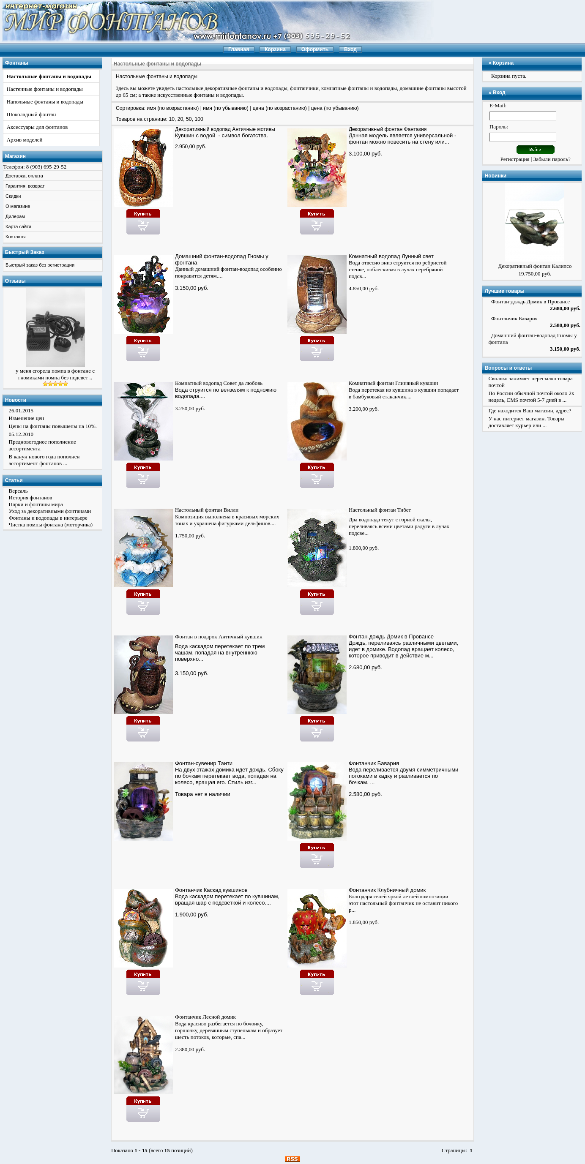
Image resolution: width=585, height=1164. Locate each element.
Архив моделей (25, 139)
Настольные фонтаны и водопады (49, 76)
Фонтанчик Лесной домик (205, 1017)
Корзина (503, 63)
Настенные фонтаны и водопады (45, 89)
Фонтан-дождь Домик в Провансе (391, 636)
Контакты (15, 236)
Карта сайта (18, 226)
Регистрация (515, 159)
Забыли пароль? (552, 159)
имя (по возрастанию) (173, 108)
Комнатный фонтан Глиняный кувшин (393, 383)
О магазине (17, 206)
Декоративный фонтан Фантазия (387, 129)
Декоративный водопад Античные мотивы (225, 129)
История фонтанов (30, 497)
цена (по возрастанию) (280, 108)
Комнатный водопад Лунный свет (391, 256)
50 (189, 119)
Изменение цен (26, 418)
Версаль (18, 491)
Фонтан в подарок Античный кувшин (218, 636)
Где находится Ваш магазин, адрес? (529, 410)
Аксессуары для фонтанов (37, 127)
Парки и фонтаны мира (36, 504)
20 (180, 119)
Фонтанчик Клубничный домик (387, 890)
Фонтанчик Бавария (374, 763)
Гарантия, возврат (25, 185)
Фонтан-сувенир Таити (203, 763)
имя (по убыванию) (226, 108)
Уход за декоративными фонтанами (50, 511)
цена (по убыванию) (335, 108)
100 (198, 119)
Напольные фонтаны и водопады (45, 101)
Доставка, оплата (24, 175)
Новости (15, 400)
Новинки (495, 176)
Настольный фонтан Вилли (206, 510)
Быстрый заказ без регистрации (39, 264)
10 (172, 119)
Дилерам (15, 216)
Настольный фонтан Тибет (380, 510)
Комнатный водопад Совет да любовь (218, 383)
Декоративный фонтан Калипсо (534, 266)
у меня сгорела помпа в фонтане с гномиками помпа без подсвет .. (55, 374)
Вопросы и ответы (508, 368)
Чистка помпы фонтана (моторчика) (51, 524)
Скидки (13, 196)
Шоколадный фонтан (31, 114)
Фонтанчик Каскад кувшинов (211, 890)
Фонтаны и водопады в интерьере (48, 518)
